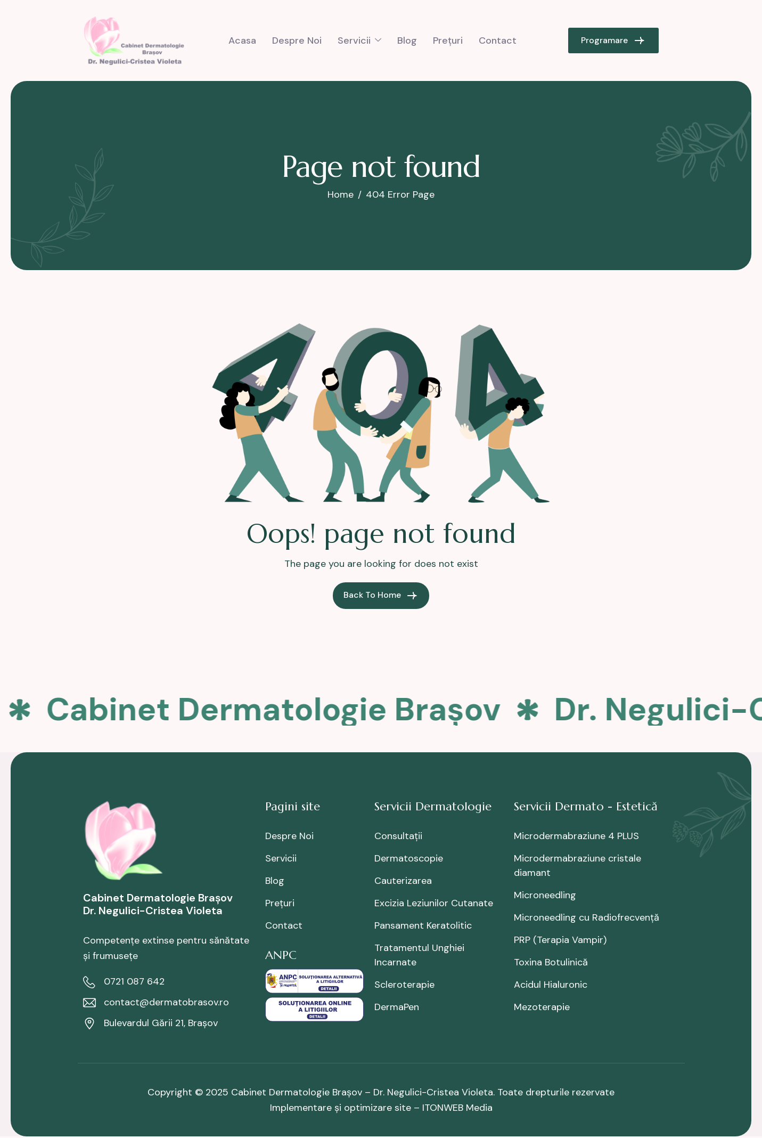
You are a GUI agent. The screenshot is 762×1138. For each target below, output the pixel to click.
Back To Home (381, 595)
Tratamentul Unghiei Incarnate (419, 955)
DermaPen (396, 1007)
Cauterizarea (403, 880)
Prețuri (448, 40)
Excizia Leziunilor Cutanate (433, 903)
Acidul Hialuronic (550, 984)
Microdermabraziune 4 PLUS (576, 836)
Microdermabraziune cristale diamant (577, 865)
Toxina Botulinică (551, 962)
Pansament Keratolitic (423, 925)
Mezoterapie (542, 1007)
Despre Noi (297, 40)
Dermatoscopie (408, 858)
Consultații (398, 836)
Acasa (242, 40)
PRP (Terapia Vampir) (560, 939)
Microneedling (545, 895)
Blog (407, 40)
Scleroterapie (404, 984)
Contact (498, 40)
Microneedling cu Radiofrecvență (586, 917)
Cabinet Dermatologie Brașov (276, 709)
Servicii (359, 40)
